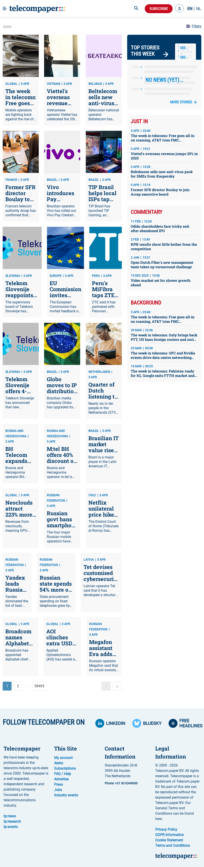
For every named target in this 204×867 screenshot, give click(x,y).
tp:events (11, 827)
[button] (179, 8)
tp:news (10, 816)
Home (7, 26)
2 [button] (18, 686)
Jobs (58, 790)
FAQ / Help (62, 774)
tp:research (12, 821)
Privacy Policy (166, 829)
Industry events (66, 795)
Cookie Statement (169, 840)
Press (58, 784)
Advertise (61, 779)
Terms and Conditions (172, 845)
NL (198, 8)
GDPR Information (169, 835)
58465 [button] (39, 686)
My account (63, 758)
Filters (193, 26)
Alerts (58, 763)
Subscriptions (65, 768)
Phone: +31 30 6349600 (121, 783)
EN (189, 8)
